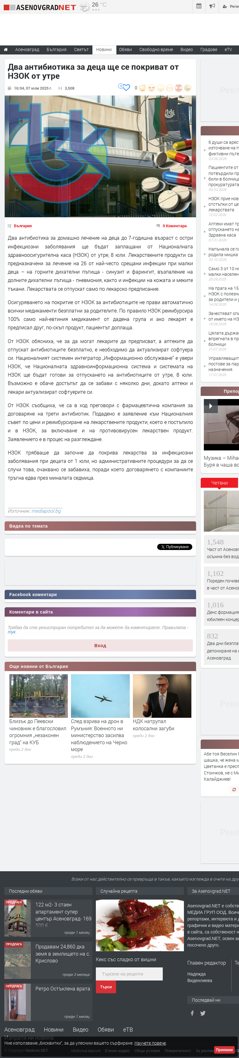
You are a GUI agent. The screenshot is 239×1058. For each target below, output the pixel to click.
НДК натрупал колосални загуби (153, 724)
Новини (104, 49)
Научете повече (150, 1043)
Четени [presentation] (219, 482)
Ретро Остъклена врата (62, 988)
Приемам (224, 1050)
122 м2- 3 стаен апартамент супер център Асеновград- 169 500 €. (63, 915)
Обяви (106, 1029)
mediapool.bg (46, 511)
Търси (106, 987)
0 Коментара (175, 225)
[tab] (219, 485)
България (23, 225)
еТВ (128, 1029)
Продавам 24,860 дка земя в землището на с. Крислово (62, 953)
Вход (100, 645)
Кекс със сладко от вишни (126, 959)
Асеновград (19, 1029)
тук (12, 631)
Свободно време (156, 49)
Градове (208, 49)
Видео (80, 1029)
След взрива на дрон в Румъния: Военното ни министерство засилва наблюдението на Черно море (99, 735)
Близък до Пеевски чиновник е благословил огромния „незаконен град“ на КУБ (37, 731)
